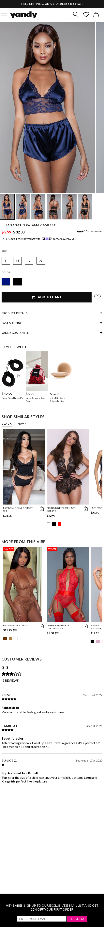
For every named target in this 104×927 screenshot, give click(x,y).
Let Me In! (77, 918)
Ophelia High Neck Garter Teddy (58, 627)
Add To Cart (46, 297)
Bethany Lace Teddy (15, 625)
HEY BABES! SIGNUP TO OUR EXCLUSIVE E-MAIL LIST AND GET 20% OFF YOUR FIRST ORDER (52, 907)
